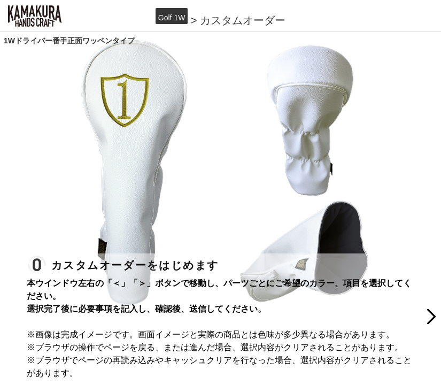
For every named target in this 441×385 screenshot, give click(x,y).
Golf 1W (171, 17)
